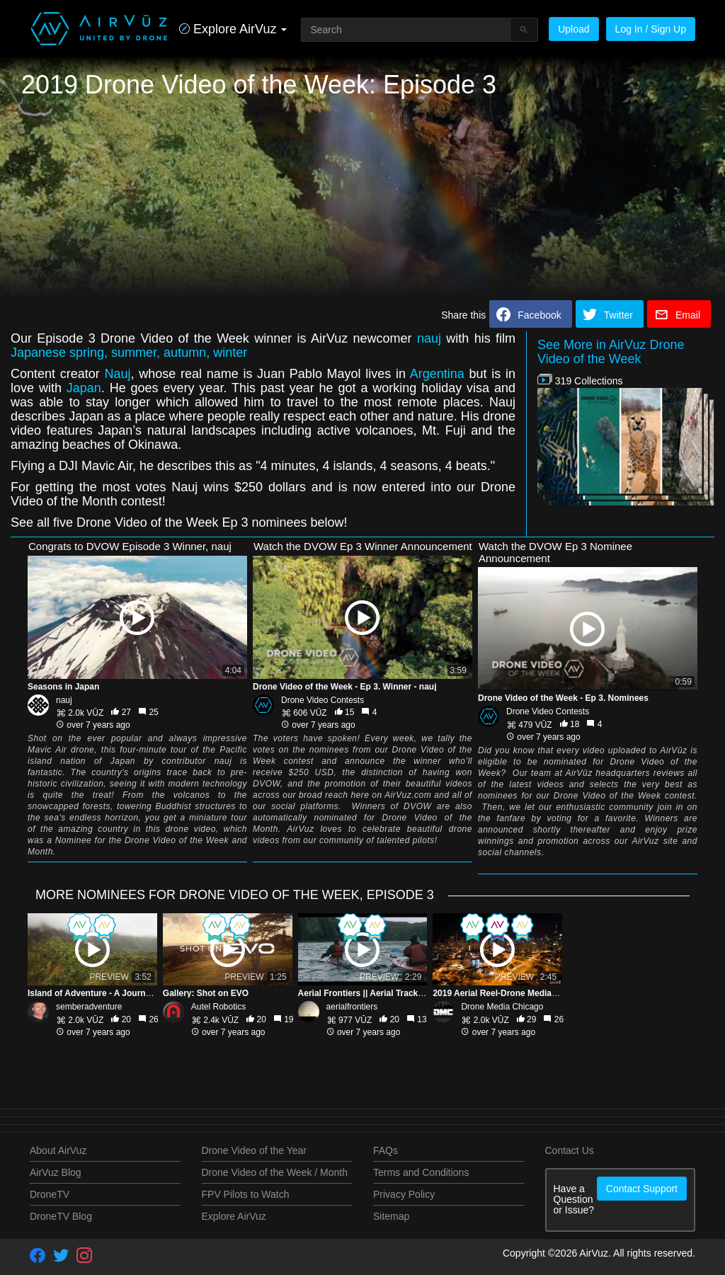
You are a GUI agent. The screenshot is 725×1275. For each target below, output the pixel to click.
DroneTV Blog (61, 1216)
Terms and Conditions (421, 1172)
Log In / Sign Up (650, 29)
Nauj (117, 374)
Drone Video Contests (322, 700)
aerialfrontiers (352, 1007)
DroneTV (49, 1194)
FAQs (385, 1150)
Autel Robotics (218, 1007)
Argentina (437, 374)
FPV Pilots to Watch (246, 1194)
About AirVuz (58, 1150)
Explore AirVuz (234, 1216)
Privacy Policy (404, 1194)
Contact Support (642, 1188)
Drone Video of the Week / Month (275, 1172)
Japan (84, 388)
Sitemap (391, 1216)
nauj (429, 338)
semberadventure (89, 1007)
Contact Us (569, 1150)
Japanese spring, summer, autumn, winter (129, 352)
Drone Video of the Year (254, 1150)
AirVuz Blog (55, 1172)
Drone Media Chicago (502, 1007)
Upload (573, 29)
